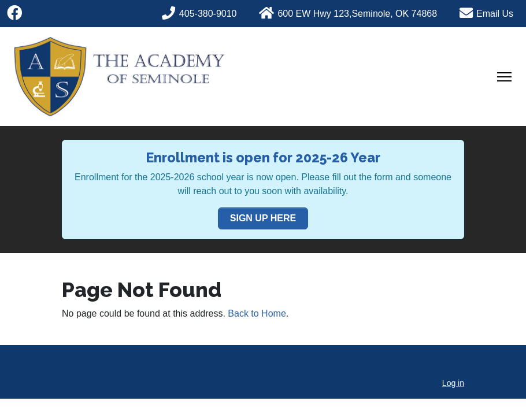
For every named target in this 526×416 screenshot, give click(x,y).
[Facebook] (14, 13)
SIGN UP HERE (263, 218)
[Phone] (206, 12)
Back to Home (257, 313)
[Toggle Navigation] (504, 76)
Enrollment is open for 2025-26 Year (263, 157)
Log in (453, 383)
